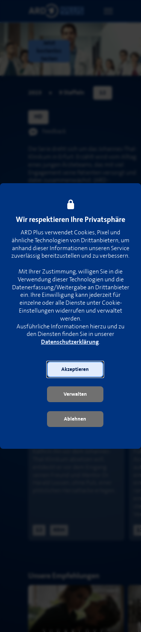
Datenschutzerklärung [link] (70, 342)
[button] (75, 369)
